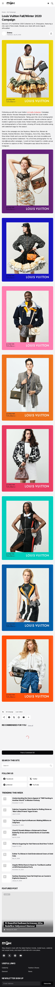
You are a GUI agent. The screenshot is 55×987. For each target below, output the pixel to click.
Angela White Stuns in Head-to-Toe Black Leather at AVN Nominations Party (31, 866)
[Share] (51, 34)
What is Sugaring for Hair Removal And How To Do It (32, 844)
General (4, 971)
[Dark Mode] (48, 3)
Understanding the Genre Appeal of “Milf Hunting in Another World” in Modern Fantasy (32, 799)
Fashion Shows (33, 968)
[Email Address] (21, 983)
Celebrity (5, 968)
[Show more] (28, 717)
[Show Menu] (3, 3)
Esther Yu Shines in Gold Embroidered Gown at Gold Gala (32, 855)
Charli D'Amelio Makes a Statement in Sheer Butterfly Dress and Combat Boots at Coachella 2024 (30, 832)
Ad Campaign (11, 12)
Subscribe (47, 983)
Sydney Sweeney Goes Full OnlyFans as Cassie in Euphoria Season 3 (31, 877)
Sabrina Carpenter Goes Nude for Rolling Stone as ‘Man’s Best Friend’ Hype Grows (31, 810)
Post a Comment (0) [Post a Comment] (28, 753)
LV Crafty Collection (34, 112)
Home (4, 12)
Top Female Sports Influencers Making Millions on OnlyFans (31, 821)
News (30, 971)
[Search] (52, 3)
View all (30, 725)
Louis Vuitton (19, 712)
